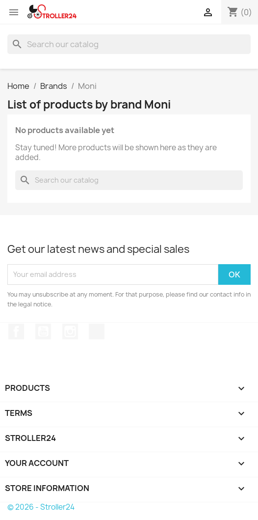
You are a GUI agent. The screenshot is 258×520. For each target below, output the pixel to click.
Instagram (70, 331)
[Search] (129, 44)
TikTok (96, 331)
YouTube (43, 331)
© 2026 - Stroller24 (41, 507)
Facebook (16, 331)
